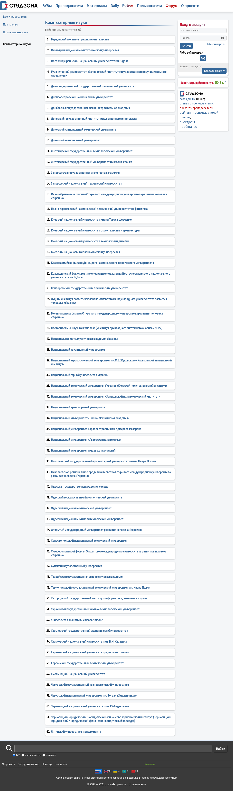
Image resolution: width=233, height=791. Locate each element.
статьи (185, 117)
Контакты (61, 764)
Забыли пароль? (216, 44)
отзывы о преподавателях (196, 103)
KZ (125, 771)
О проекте (8, 764)
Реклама (149, 764)
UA (116, 771)
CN (134, 771)
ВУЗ (18, 755)
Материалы (97, 5)
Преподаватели (69, 5)
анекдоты (187, 122)
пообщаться (189, 126)
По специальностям (15, 32)
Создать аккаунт (214, 71)
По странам (10, 24)
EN (107, 771)
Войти (186, 46)
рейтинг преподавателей (199, 112)
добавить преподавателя (196, 108)
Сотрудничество (28, 764)
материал (51, 755)
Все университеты (15, 16)
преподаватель (33, 755)
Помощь (47, 764)
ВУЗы (47, 5)
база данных (187, 99)
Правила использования (130, 784)
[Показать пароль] (222, 38)
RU (98, 771)
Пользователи (149, 5)
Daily (115, 5)
